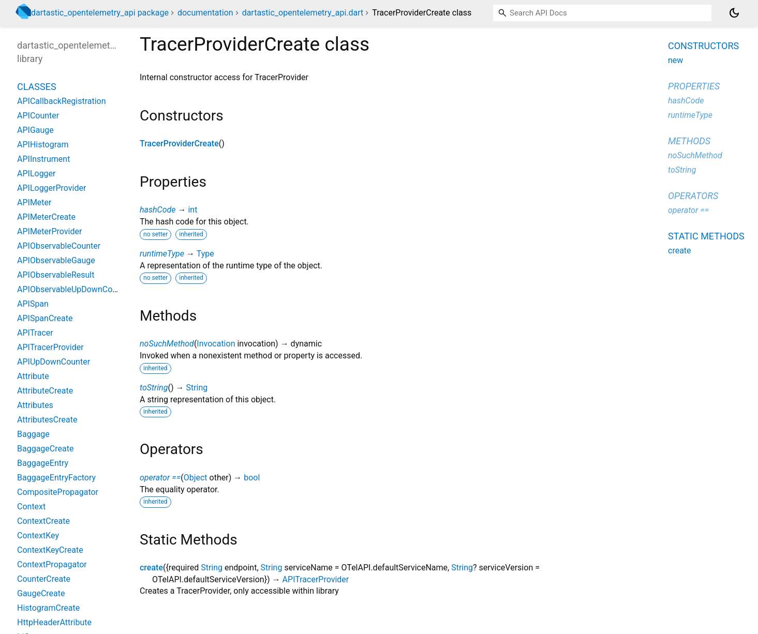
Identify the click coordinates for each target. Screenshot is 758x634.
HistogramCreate (48, 608)
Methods (689, 140)
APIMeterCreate (46, 217)
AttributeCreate (45, 391)
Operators (693, 195)
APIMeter (34, 202)
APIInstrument (43, 159)
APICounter (38, 115)
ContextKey (38, 535)
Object (195, 477)
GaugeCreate (41, 593)
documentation (205, 13)
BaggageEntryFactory (56, 477)
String (196, 388)
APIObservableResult (55, 275)
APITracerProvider (316, 579)
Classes (36, 86)
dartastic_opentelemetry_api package (100, 13)
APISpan (33, 304)
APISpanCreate (45, 318)
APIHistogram (42, 144)
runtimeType (162, 254)
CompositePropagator (57, 492)
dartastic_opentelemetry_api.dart (303, 13)
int (192, 210)
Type (205, 254)
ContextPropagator (52, 564)
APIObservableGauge (56, 260)
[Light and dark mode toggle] (734, 13)
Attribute (33, 376)
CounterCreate (43, 579)
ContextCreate (43, 521)
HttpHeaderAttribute (54, 622)
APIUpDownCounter (53, 362)
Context (31, 506)
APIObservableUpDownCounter (74, 289)
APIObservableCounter (58, 246)
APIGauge (35, 130)
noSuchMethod (167, 344)
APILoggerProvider (51, 188)
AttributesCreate (47, 420)
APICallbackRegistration (61, 101)
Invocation (216, 344)
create (151, 567)
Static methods (706, 236)
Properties (694, 86)
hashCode (157, 210)
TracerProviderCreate (179, 143)
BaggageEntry (42, 463)
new (675, 60)
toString (154, 388)
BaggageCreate (45, 449)
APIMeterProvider (49, 231)
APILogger (36, 173)
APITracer (35, 333)
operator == (160, 477)
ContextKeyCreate (50, 550)
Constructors (703, 45)
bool (252, 477)
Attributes (35, 405)
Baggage (33, 434)
